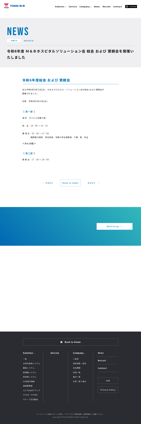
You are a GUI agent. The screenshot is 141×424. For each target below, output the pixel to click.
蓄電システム (28, 368)
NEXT (91, 182)
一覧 (25, 359)
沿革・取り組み (79, 381)
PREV (49, 182)
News (97, 6)
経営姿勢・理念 (79, 363)
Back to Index (70, 182)
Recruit (107, 6)
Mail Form (113, 226)
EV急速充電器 (29, 381)
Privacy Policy (108, 389)
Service (73, 6)
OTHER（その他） (31, 394)
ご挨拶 (76, 359)
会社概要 (77, 368)
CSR (108, 380)
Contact (117, 6)
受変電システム (29, 376)
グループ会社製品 (30, 399)
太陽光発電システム (31, 363)
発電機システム (29, 372)
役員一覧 (77, 372)
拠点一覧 (77, 376)
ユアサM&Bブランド (31, 390)
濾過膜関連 (28, 385)
